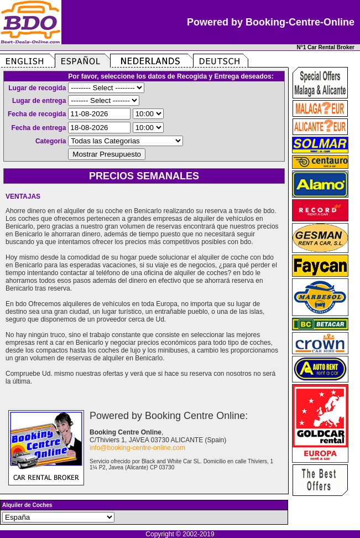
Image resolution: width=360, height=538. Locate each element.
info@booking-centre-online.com (137, 448)
